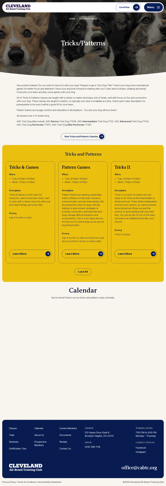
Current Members (68, 428)
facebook (141, 447)
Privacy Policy (9, 482)
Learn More (20, 253)
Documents (65, 435)
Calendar (38, 428)
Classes (13, 428)
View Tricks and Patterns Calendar (81, 136)
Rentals (63, 441)
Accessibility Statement (49, 482)
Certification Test (17, 448)
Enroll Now (124, 7)
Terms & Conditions (27, 482)
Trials (11, 435)
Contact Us (65, 448)
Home (72, 19)
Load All (83, 271)
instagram (141, 452)
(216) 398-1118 (92, 446)
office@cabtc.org (139, 467)
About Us (39, 435)
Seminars (13, 441)
